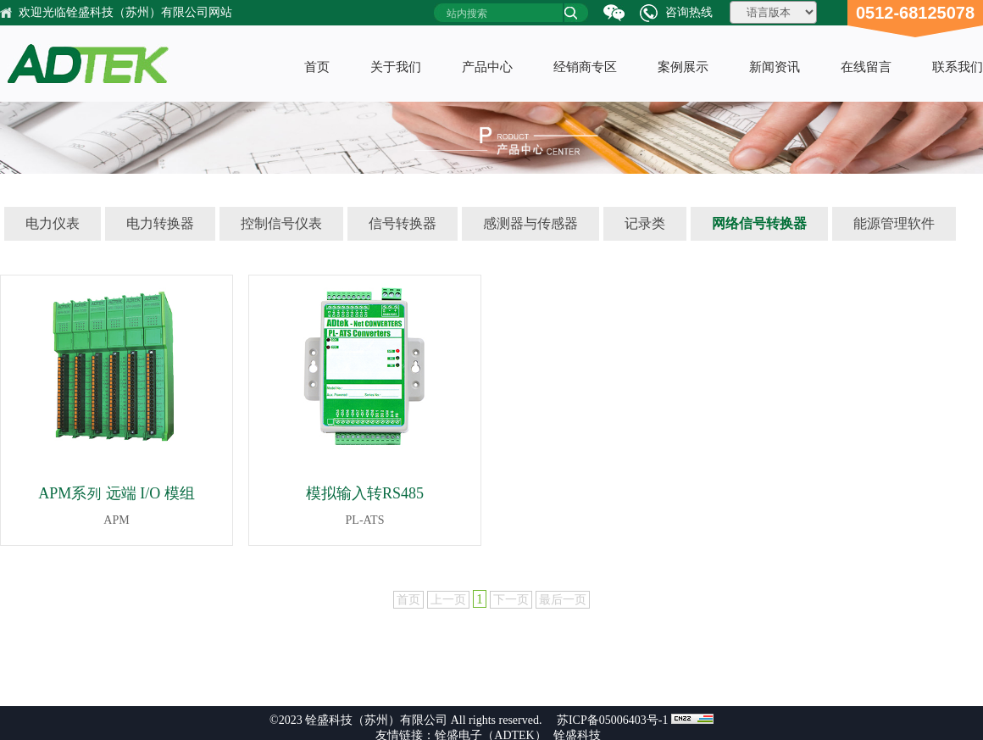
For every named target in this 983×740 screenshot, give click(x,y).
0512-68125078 (915, 12)
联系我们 (957, 67)
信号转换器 (402, 223)
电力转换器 (160, 223)
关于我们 (395, 67)
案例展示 (683, 67)
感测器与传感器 (530, 223)
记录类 (645, 223)
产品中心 (487, 67)
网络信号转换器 (759, 223)
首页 (317, 67)
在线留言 (866, 67)
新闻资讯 (774, 67)
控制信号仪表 (281, 223)
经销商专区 (585, 67)
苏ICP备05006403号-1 (611, 720)
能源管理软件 (894, 223)
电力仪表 (52, 223)
